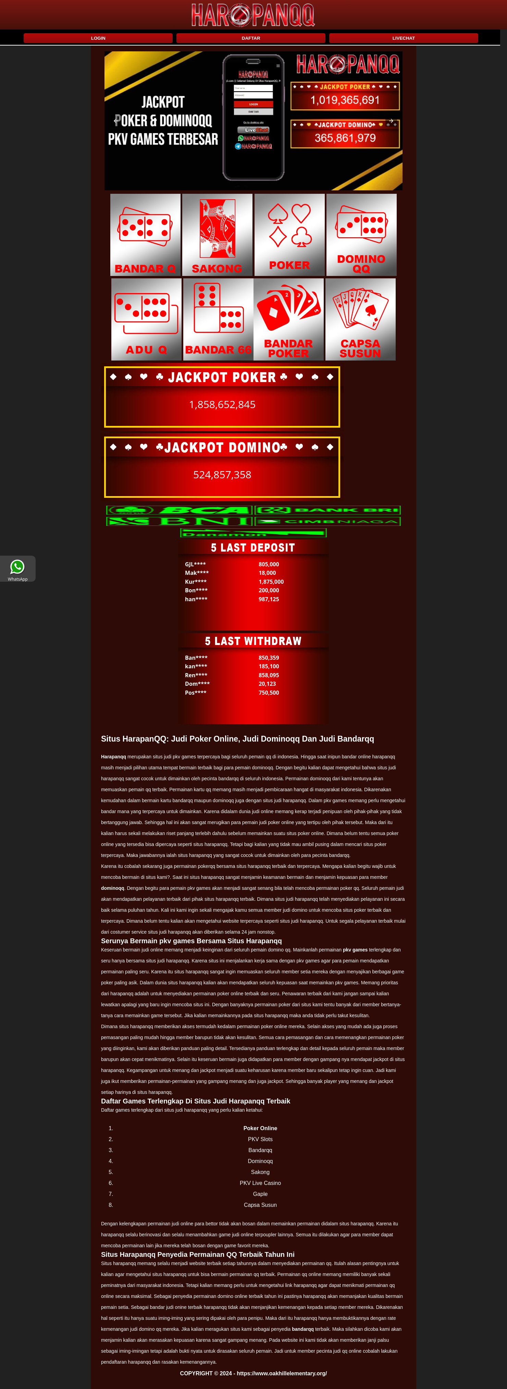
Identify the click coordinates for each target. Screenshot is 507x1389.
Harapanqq (113, 756)
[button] (116, 121)
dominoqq (112, 888)
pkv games (355, 949)
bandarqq (303, 1329)
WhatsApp (17, 576)
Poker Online (260, 1128)
